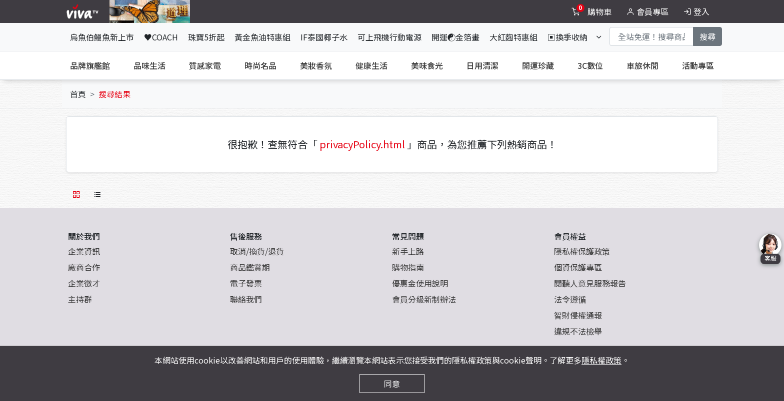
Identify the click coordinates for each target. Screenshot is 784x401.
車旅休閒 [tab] (642, 65)
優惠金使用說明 (420, 283)
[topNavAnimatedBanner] (150, 11)
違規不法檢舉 (578, 331)
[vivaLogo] (84, 11)
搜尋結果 (114, 94)
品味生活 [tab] (150, 65)
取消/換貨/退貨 (257, 251)
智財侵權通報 (578, 315)
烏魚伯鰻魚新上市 (102, 37)
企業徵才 (84, 283)
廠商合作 (84, 267)
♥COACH (161, 37)
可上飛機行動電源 (390, 37)
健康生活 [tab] (372, 65)
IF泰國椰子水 (324, 37)
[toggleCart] (592, 11)
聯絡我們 (246, 299)
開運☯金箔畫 (456, 37)
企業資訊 (84, 251)
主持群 (80, 299)
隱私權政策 (602, 360)
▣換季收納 (568, 37)
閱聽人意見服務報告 (590, 283)
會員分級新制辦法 (424, 299)
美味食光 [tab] (427, 65)
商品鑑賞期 (250, 267)
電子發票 (246, 283)
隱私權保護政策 (582, 251)
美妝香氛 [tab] (316, 65)
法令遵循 (570, 299)
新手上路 (408, 251)
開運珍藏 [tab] (538, 65)
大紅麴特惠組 (514, 37)
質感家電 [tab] (205, 65)
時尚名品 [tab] (260, 65)
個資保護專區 (578, 267)
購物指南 (408, 267)
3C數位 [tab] (590, 65)
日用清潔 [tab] (482, 65)
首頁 (78, 94)
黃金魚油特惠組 (262, 37)
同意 (392, 384)
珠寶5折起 (206, 37)
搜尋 (708, 36)
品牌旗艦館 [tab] (90, 65)
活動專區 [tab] (698, 65)
